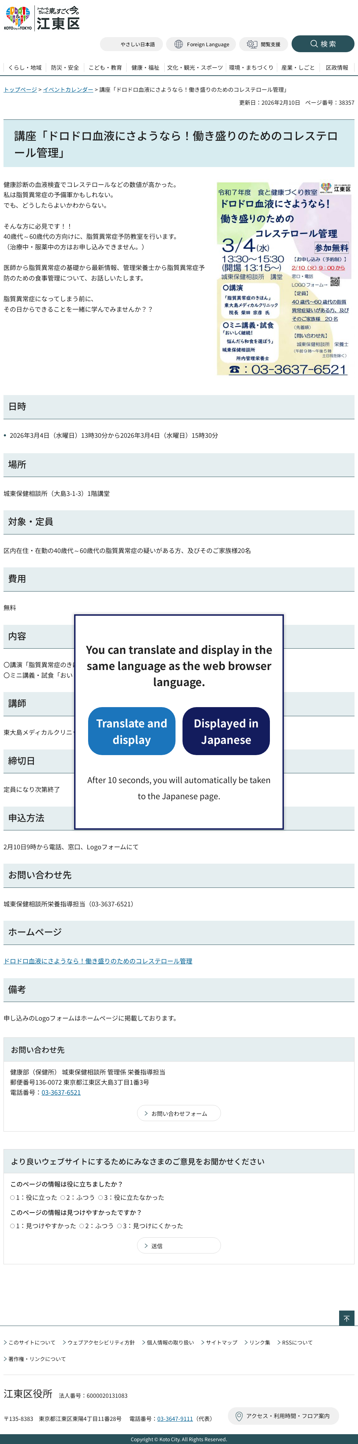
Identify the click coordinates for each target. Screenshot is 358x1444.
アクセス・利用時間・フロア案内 (288, 1415)
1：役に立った (36, 1197)
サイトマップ (221, 1342)
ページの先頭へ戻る (354, 1315)
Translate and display (131, 731)
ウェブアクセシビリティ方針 (101, 1342)
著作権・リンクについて (37, 1358)
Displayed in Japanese (226, 731)
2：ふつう (80, 1197)
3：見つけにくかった (153, 1225)
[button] (201, 44)
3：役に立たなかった (134, 1197)
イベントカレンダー (68, 89)
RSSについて (297, 1342)
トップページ (20, 89)
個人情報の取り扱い (170, 1342)
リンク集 (259, 1342)
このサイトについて (32, 1342)
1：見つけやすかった (46, 1225)
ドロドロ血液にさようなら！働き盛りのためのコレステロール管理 (97, 960)
